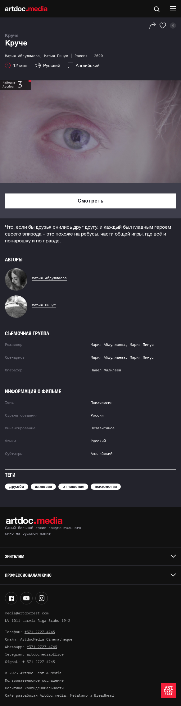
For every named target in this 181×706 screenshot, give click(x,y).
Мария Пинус (44, 305)
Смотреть (90, 201)
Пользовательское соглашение (34, 680)
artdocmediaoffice (45, 654)
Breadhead (104, 695)
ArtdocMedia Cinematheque (46, 639)
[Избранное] (163, 25)
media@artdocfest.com (26, 613)
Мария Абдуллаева (49, 278)
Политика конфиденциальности (34, 688)
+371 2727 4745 (40, 632)
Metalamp (79, 695)
